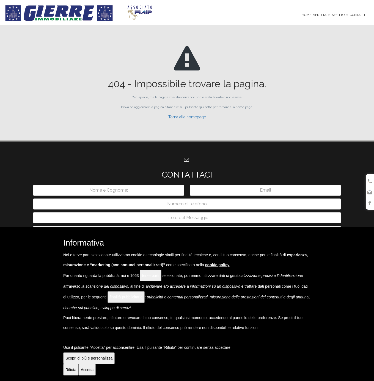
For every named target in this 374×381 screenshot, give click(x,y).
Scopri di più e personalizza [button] (88, 358)
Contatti (357, 15)
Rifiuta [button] (70, 370)
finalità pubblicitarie (126, 297)
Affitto (340, 15)
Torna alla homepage (187, 117)
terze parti (150, 275)
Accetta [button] (87, 370)
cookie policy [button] (217, 265)
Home (306, 15)
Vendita (321, 15)
